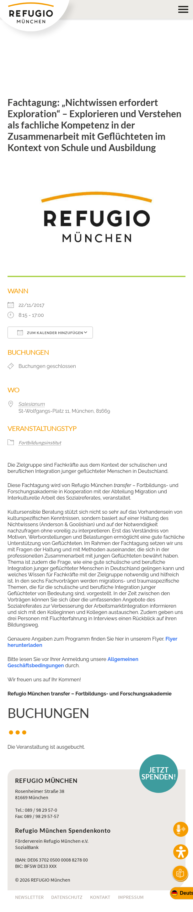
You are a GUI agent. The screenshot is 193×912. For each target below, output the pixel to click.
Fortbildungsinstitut (40, 442)
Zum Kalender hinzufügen (50, 332)
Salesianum (32, 404)
